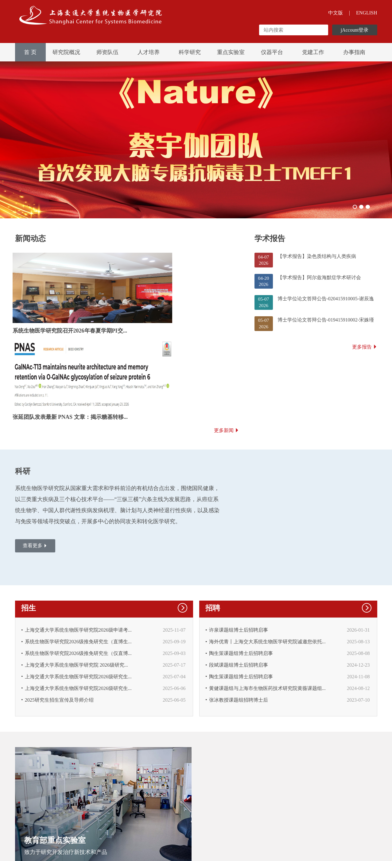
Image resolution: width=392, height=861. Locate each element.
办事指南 (354, 52)
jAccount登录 (355, 30)
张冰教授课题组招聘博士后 (238, 628)
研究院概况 (66, 52)
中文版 (335, 12)
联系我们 (79, 819)
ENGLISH (366, 12)
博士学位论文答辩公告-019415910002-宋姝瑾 (326, 326)
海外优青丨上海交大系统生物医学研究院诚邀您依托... (267, 567)
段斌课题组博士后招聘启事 (238, 591)
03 (367, 206)
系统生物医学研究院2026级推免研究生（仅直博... (78, 579)
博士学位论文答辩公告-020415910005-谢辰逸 (326, 303)
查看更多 (36, 473)
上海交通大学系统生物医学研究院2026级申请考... (78, 554)
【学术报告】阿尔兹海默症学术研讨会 (319, 281)
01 (351, 206)
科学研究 (190, 52)
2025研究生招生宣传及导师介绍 (59, 628)
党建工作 (313, 52)
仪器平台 (272, 52)
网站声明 (25, 819)
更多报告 (364, 354)
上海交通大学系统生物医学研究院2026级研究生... (78, 603)
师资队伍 (107, 52)
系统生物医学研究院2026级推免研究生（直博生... (78, 567)
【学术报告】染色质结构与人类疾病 (317, 258)
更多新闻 (226, 355)
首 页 (30, 52)
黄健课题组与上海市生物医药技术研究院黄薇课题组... (267, 616)
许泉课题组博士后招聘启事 (238, 554)
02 (359, 206)
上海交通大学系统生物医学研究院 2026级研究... (76, 591)
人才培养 (149, 52)
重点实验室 (231, 52)
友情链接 (52, 819)
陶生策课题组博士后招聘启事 (241, 579)
